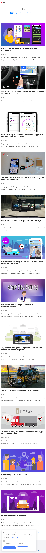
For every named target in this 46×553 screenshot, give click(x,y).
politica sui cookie (13, 537)
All (12, 13)
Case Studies (31, 13)
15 (42, 532)
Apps (16, 13)
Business (22, 13)
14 (38, 532)
